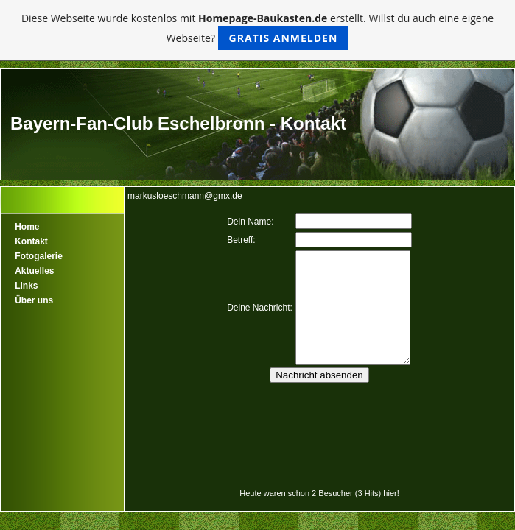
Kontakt (31, 241)
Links (26, 285)
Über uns (34, 300)
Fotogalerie (39, 256)
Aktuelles (34, 271)
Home (27, 227)
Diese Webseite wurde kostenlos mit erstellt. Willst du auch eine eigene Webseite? (257, 30)
